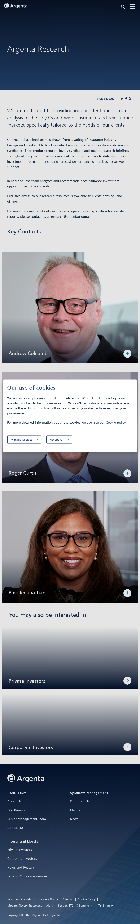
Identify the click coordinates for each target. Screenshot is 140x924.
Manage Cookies (21, 439)
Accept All (56, 439)
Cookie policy (116, 422)
